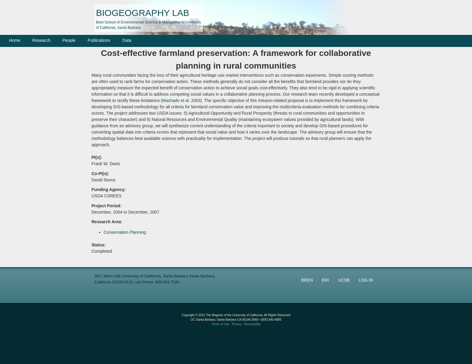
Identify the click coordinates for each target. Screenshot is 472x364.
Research (41, 40)
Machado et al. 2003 (181, 100)
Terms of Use (220, 324)
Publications (99, 40)
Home (14, 40)
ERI (325, 280)
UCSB (344, 280)
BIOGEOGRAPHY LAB (142, 13)
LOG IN (366, 280)
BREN (307, 280)
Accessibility (252, 324)
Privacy (237, 324)
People (69, 40)
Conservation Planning (125, 232)
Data (126, 40)
